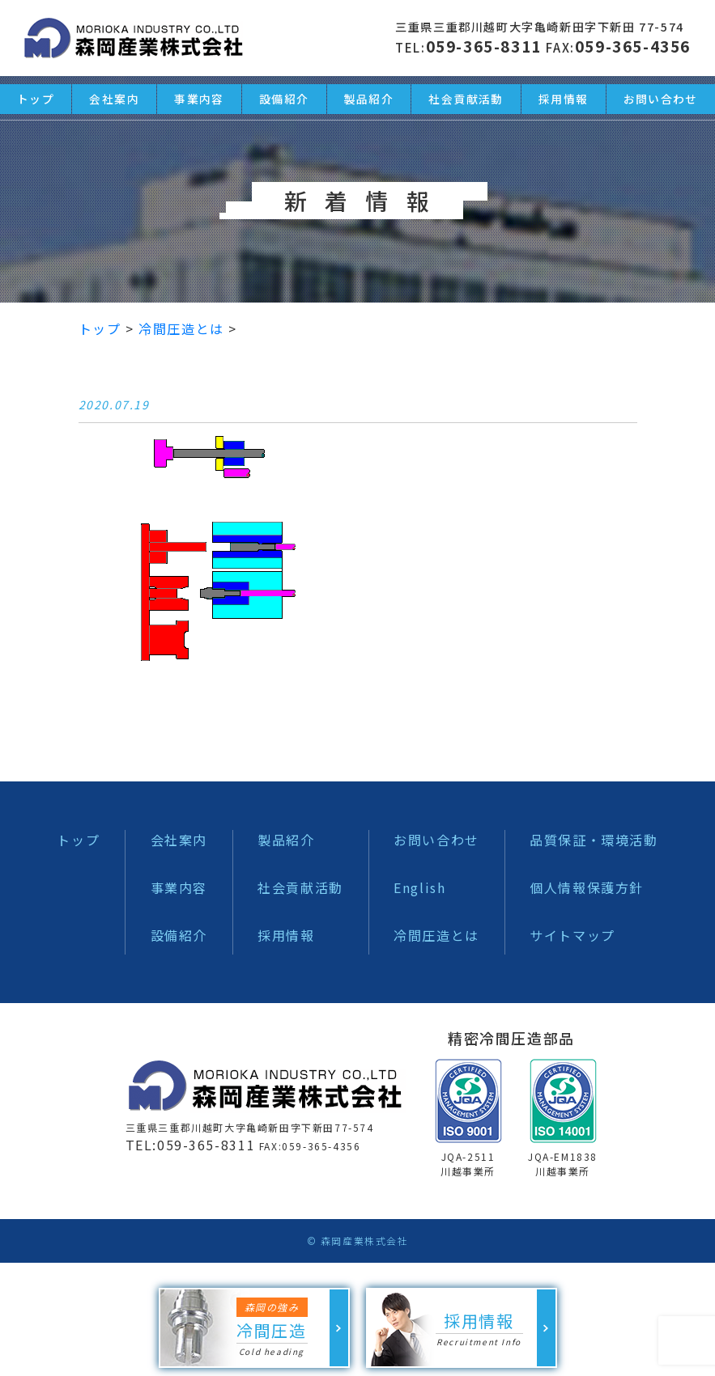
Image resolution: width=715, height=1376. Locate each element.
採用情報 (285, 935)
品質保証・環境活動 (594, 839)
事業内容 (179, 887)
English (419, 887)
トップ (78, 839)
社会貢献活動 (300, 887)
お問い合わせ (436, 839)
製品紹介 (285, 839)
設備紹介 (179, 935)
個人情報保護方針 (587, 887)
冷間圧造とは (436, 935)
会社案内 (179, 839)
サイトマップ (572, 935)
